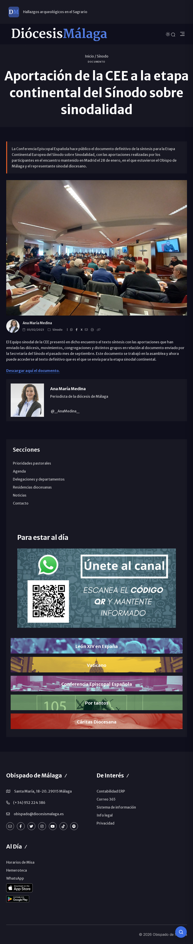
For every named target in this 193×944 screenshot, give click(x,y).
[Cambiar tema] (168, 34)
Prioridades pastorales (32, 463)
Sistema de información (116, 807)
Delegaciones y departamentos (39, 479)
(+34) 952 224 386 (29, 802)
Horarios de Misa (20, 862)
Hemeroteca (16, 870)
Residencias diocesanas (32, 487)
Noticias (19, 495)
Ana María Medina (37, 323)
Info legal (105, 815)
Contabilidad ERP (111, 791)
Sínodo (102, 56)
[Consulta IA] (181, 932)
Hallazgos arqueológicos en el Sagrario (55, 12)
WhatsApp (15, 878)
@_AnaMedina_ (65, 411)
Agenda (19, 471)
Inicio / (90, 56)
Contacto (20, 503)
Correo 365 (106, 799)
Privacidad (105, 823)
